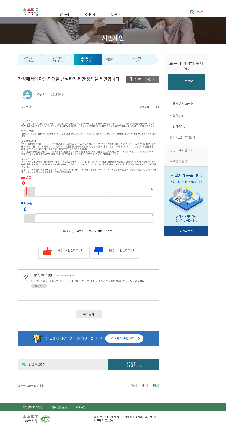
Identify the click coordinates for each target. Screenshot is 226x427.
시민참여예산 (178, 126)
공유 (154, 79)
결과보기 (90, 14)
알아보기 (116, 14)
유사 (122, 338)
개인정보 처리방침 (33, 407)
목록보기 (88, 314)
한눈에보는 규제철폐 (182, 137)
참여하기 (64, 14)
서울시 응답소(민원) (182, 103)
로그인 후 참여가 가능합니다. (135, 364)
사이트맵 (81, 407)
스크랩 (137, 79)
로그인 (200, 12)
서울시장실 (177, 115)
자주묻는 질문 (178, 161)
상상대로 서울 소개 (181, 150)
